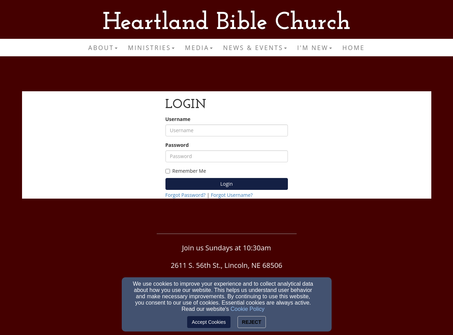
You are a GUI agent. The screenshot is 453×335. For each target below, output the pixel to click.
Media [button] (199, 47)
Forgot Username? (232, 195)
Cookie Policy (247, 309)
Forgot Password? (185, 195)
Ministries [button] (151, 47)
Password (177, 145)
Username (178, 119)
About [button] (102, 47)
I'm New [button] (314, 47)
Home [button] (353, 47)
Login (226, 183)
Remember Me (185, 171)
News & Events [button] (255, 47)
